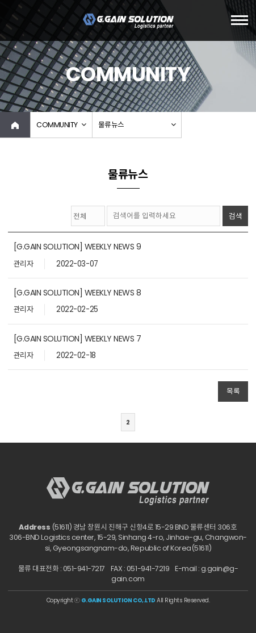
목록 (233, 391)
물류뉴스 (111, 125)
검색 (235, 216)
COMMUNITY (57, 125)
